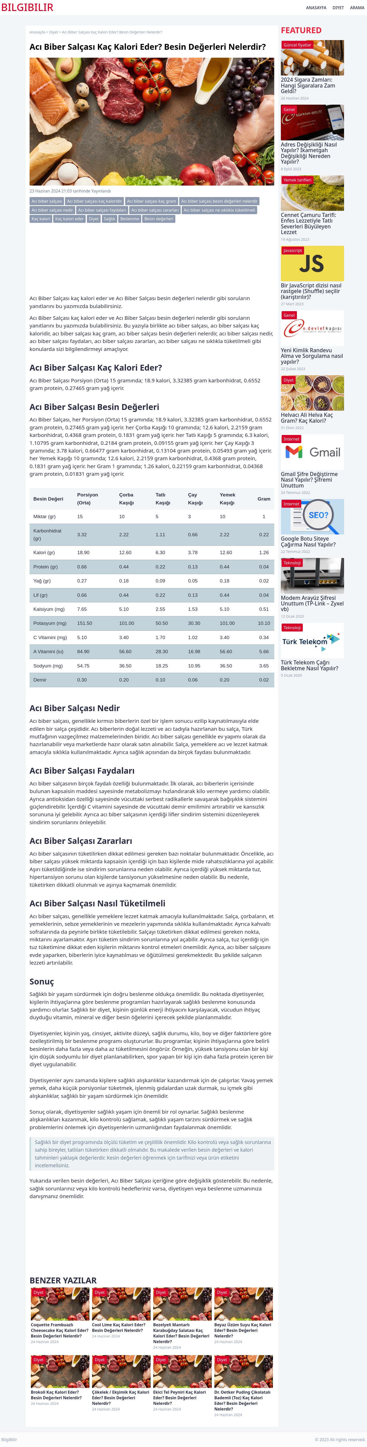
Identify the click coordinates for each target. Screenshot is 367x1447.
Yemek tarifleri (297, 180)
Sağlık (109, 219)
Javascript (293, 250)
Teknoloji (292, 563)
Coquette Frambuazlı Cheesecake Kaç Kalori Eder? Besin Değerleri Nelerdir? (59, 1330)
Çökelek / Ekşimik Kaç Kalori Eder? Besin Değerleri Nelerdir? (120, 1397)
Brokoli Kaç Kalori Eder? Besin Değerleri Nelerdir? (56, 1395)
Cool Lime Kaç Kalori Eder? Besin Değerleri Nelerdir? (118, 1327)
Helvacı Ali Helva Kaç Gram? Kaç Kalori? (307, 417)
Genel (289, 109)
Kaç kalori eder (69, 219)
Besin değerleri (158, 219)
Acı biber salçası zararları (154, 210)
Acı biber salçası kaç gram (151, 201)
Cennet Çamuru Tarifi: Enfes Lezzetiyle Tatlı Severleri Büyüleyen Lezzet (308, 223)
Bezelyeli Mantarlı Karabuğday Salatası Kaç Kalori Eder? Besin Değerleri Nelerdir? (181, 1333)
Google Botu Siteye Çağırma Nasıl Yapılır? (308, 541)
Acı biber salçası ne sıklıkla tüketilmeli (219, 210)
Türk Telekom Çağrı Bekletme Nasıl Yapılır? (309, 665)
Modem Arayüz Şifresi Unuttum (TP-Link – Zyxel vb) (312, 603)
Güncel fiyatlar (297, 45)
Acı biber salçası (47, 201)
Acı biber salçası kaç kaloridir (94, 201)
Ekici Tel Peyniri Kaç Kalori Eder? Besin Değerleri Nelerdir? (179, 1397)
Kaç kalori (41, 219)
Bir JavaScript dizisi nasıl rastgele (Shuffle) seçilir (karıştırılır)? (311, 291)
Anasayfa (316, 7)
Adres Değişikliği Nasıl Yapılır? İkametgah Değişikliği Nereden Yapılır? (309, 153)
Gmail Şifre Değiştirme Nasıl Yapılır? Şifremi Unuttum (309, 479)
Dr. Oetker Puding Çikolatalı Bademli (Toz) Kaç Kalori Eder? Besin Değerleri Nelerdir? (242, 1400)
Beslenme (129, 219)
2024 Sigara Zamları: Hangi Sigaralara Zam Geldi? (308, 85)
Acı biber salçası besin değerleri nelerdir (219, 201)
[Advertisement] (152, 258)
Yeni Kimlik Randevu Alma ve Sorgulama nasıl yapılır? (312, 356)
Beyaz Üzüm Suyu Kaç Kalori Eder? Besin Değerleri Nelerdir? (242, 1330)
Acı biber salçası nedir (52, 210)
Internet (291, 439)
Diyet (338, 7)
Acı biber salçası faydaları (102, 210)
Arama (357, 7)
